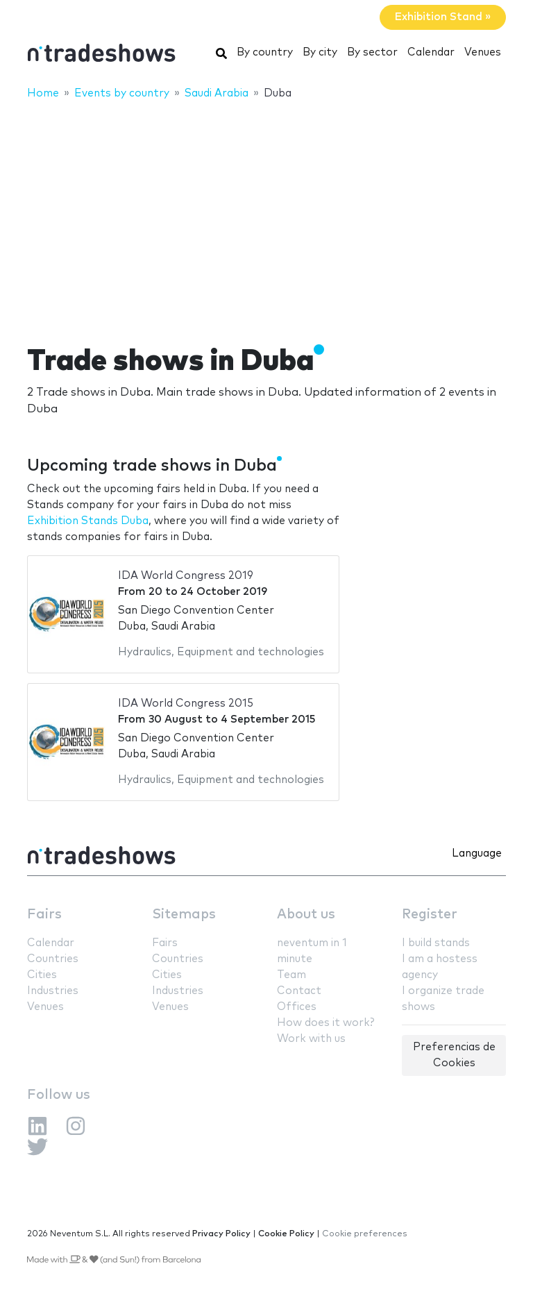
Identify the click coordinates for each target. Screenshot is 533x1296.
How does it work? (325, 1023)
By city (320, 52)
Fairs (44, 914)
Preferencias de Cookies (454, 1055)
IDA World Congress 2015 (185, 703)
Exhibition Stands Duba (88, 521)
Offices (296, 1007)
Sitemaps (184, 914)
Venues (482, 52)
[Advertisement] (266, 213)
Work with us (311, 1039)
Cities (42, 975)
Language (477, 853)
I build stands (436, 943)
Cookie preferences (364, 1233)
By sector (372, 52)
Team (291, 975)
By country (265, 52)
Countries (52, 959)
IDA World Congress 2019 (185, 576)
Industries (52, 991)
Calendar (431, 52)
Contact (299, 991)
